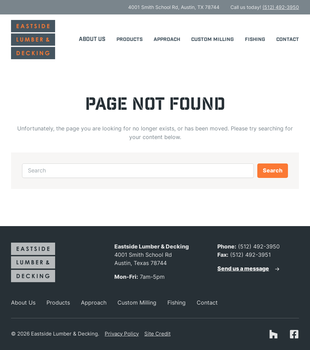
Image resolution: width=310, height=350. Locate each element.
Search (272, 170)
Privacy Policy (122, 334)
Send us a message (243, 268)
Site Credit (157, 334)
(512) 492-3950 (280, 7)
